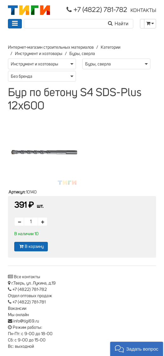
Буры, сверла (82, 54)
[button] (136, 349)
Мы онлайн (18, 315)
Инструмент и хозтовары (38, 54)
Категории (110, 47)
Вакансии (17, 308)
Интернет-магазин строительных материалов (51, 47)
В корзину (31, 246)
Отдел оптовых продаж (30, 296)
